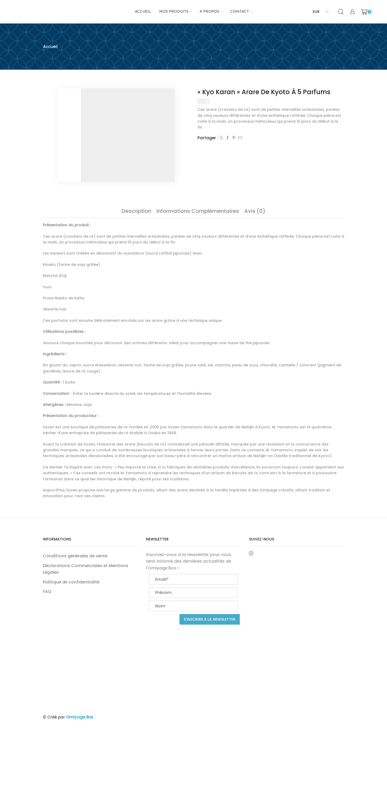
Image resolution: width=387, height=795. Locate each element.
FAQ (47, 591)
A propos (211, 12)
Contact (241, 12)
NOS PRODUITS (175, 12)
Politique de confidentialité (71, 582)
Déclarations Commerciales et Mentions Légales (85, 569)
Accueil (143, 12)
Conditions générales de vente (75, 556)
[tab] (136, 211)
